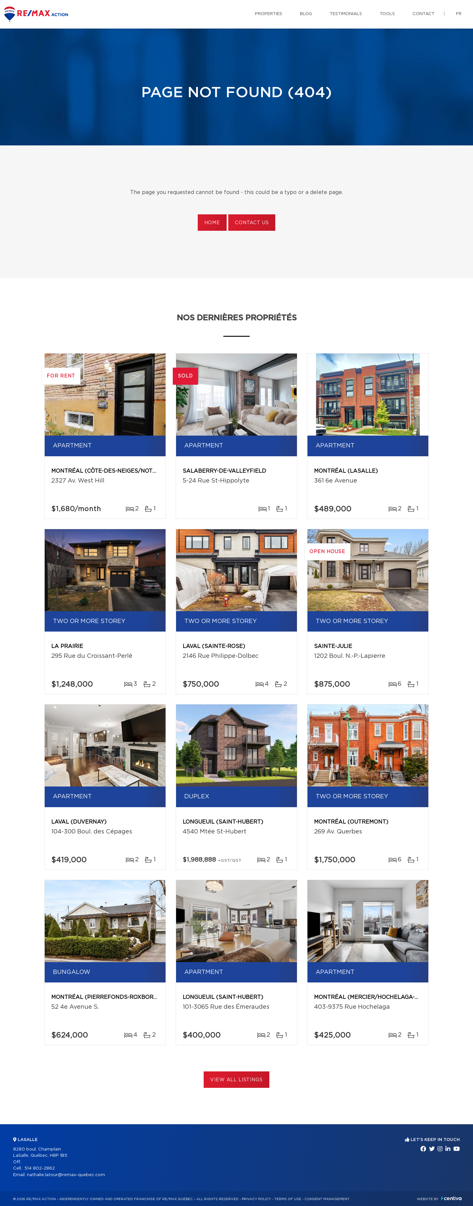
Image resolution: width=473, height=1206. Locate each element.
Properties (268, 14)
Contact (424, 14)
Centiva (451, 1198)
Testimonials (346, 14)
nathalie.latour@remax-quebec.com (66, 1175)
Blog (306, 14)
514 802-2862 (39, 1168)
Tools (387, 14)
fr (459, 14)
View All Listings (236, 1080)
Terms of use (287, 1199)
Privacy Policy (256, 1199)
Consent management (326, 1199)
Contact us (252, 223)
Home (212, 223)
